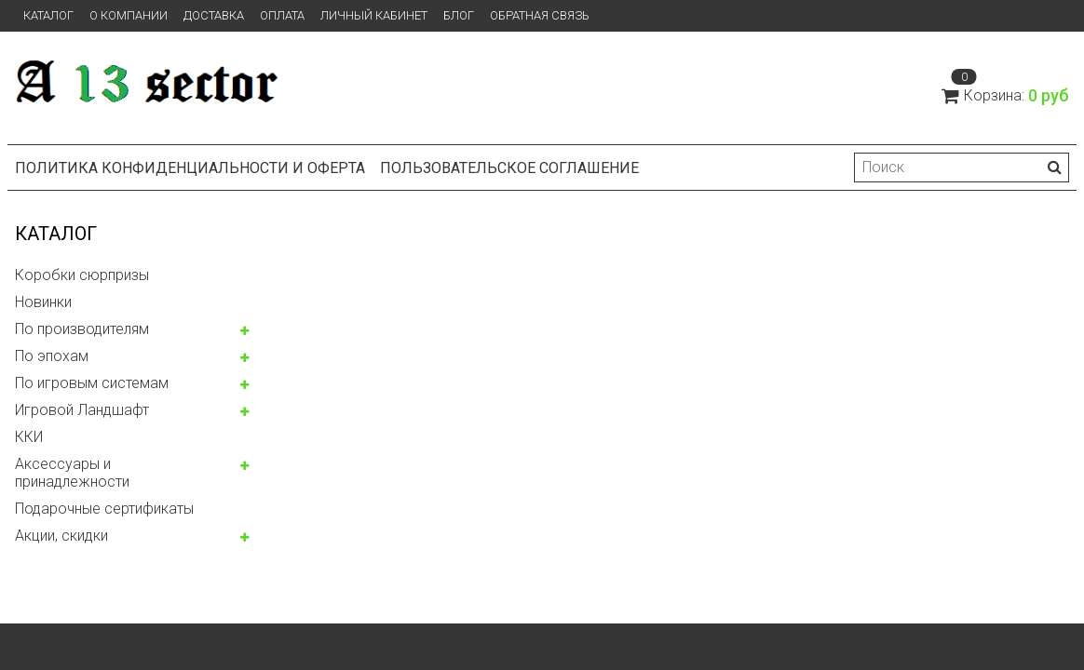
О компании (128, 15)
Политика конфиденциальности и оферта (190, 168)
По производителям (82, 329)
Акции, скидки (61, 535)
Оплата (282, 15)
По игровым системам (92, 383)
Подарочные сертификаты (104, 508)
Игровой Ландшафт (82, 410)
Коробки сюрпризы (82, 275)
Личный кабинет (373, 15)
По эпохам (51, 356)
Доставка (213, 15)
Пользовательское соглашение (509, 168)
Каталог (48, 15)
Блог (458, 15)
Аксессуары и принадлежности (72, 472)
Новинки (43, 302)
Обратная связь (539, 15)
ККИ (29, 437)
